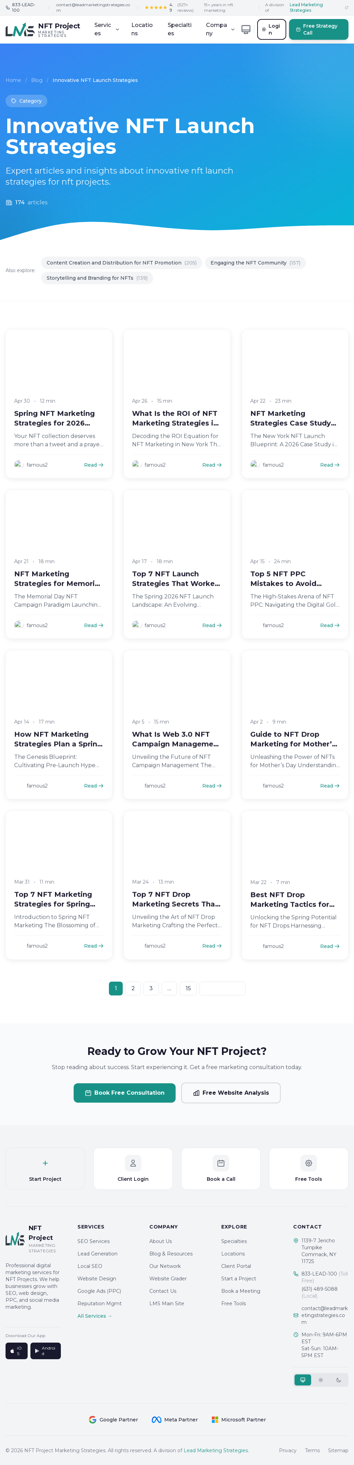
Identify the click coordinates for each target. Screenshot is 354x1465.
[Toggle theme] (246, 29)
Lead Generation (97, 1254)
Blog (37, 82)
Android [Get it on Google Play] (45, 1350)
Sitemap (338, 1450)
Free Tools (233, 1303)
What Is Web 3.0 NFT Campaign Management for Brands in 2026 (176, 753)
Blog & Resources (171, 1254)
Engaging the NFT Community (255, 262)
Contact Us (162, 1291)
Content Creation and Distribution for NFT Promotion (122, 262)
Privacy (288, 1450)
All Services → (94, 1316)
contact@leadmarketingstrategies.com (93, 7)
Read (94, 475)
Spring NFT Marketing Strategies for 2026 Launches (54, 433)
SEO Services (93, 1241)
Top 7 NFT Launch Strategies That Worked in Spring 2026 (176, 593)
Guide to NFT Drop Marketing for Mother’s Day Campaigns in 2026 (293, 753)
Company (220, 29)
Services (107, 29)
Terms (312, 1450)
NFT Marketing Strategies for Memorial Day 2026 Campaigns (57, 593)
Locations (142, 29)
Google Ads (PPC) (99, 1291)
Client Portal (236, 1266)
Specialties (180, 29)
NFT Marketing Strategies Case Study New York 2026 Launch (292, 433)
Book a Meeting (240, 1291)
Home (13, 82)
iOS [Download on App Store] (16, 1350)
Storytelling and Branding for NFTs (97, 278)
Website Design (96, 1279)
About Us (160, 1241)
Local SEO (89, 1266)
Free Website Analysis (231, 1093)
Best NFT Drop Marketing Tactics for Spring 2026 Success (289, 914)
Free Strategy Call (317, 29)
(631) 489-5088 (319, 1292)
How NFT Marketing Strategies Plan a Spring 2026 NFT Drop (58, 753)
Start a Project (238, 1279)
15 (188, 988)
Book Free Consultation (125, 1093)
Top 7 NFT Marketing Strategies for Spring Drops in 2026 (53, 914)
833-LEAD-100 (324, 1277)
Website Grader (168, 1279)
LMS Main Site (166, 1303)
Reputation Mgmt (99, 1303)
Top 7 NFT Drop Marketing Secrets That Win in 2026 (175, 914)
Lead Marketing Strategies (216, 1450)
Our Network (165, 1266)
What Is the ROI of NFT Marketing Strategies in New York (175, 433)
